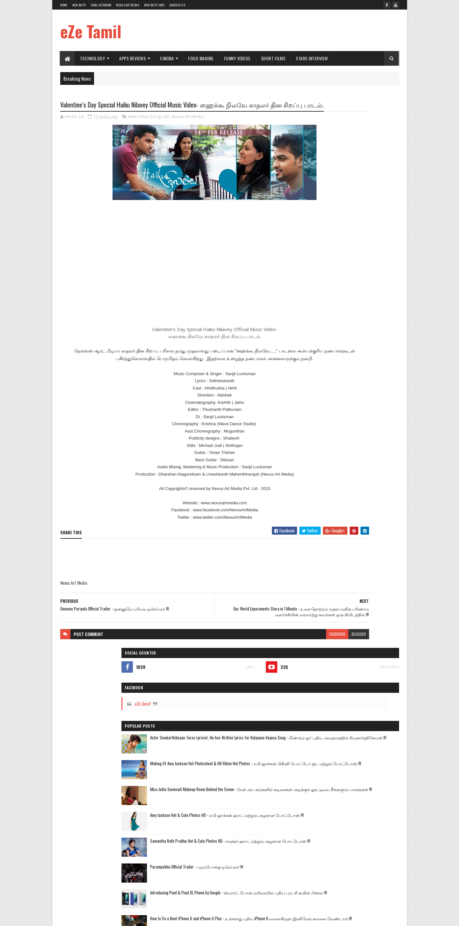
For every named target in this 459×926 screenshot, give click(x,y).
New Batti (79, 5)
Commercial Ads (381, 534)
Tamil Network (101, 5)
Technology (92, 58)
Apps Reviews (133, 58)
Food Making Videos (347, 545)
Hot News (322, 467)
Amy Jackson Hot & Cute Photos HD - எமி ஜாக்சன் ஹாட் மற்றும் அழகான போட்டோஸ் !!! (359, 288)
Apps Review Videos (316, 534)
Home (64, 5)
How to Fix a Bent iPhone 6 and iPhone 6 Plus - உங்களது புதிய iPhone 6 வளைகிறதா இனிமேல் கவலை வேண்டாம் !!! (362, 394)
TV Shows (308, 568)
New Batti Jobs (154, 5)
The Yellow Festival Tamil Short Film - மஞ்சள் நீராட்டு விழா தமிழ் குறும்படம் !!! (361, 446)
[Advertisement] (283, 30)
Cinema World (350, 534)
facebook (254, 660)
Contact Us (177, 5)
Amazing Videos (351, 556)
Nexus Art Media (127, 5)
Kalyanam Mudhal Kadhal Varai (324, 512)
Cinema (167, 58)
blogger (275, 660)
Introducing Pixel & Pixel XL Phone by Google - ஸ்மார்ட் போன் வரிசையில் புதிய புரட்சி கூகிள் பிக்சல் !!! (362, 367)
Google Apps (333, 568)
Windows (338, 590)
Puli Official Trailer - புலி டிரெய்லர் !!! (357, 414)
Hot (303, 556)
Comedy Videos (312, 545)
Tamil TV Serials (333, 501)
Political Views (368, 579)
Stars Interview (312, 58)
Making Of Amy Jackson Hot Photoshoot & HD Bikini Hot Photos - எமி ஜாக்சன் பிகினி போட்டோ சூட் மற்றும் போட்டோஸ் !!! (362, 229)
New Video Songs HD (148, 129)
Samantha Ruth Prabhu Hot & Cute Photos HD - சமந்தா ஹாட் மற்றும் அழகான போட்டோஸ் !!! (362, 315)
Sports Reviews (312, 590)
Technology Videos (315, 523)
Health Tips (340, 579)
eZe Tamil (90, 31)
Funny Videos (237, 58)
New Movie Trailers (370, 512)
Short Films (273, 58)
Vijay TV (307, 501)
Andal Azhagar (365, 501)
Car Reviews (380, 556)
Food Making (201, 58)
